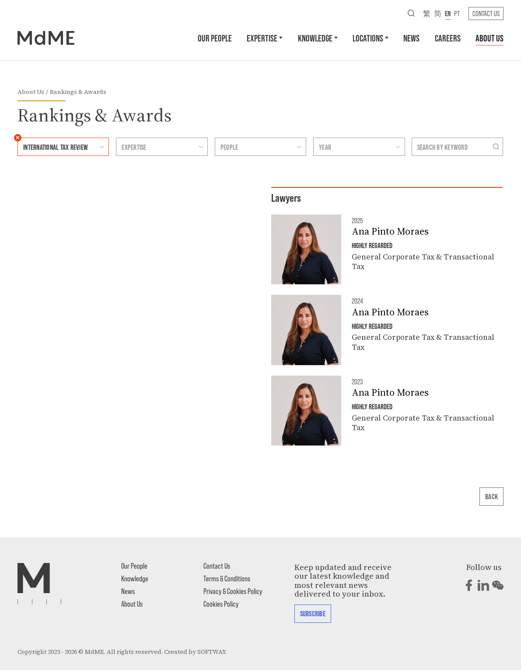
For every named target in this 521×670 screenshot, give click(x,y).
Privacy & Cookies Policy (232, 591)
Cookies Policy (220, 603)
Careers (448, 37)
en (448, 13)
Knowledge (315, 37)
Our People (215, 37)
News (411, 37)
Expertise (262, 37)
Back (491, 496)
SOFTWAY (211, 652)
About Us (490, 37)
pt (457, 13)
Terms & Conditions (226, 578)
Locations (368, 37)
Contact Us (486, 13)
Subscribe (312, 613)
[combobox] (55, 146)
